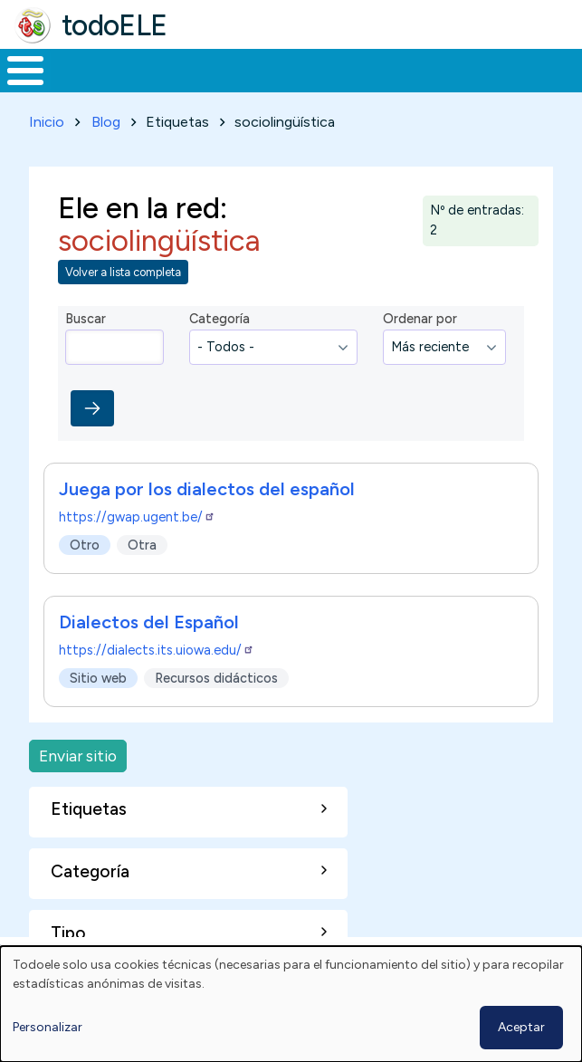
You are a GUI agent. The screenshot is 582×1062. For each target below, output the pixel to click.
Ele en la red (139, 207)
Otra (142, 545)
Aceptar (521, 1027)
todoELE (114, 25)
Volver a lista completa (123, 272)
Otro (85, 545)
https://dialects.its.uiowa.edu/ (156, 650)
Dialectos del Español (149, 622)
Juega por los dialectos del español (207, 489)
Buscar (85, 319)
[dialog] (291, 1004)
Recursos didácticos (216, 678)
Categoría (219, 319)
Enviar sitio (78, 755)
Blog (105, 121)
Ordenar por (420, 319)
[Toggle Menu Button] (25, 70)
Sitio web (98, 678)
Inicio (46, 121)
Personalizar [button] (47, 1027)
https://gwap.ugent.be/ (137, 517)
